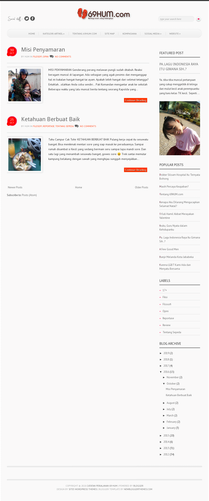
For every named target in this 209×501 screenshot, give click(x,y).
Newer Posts (15, 187)
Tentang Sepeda (64, 126)
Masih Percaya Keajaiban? (173, 186)
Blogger (138, 485)
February (172, 421)
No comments (63, 56)
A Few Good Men (169, 249)
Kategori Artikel (53, 33)
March (170, 415)
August (171, 403)
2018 (166, 359)
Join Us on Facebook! (32, 18)
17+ (165, 290)
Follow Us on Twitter (26, 18)
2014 (166, 442)
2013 (166, 448)
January (171, 428)
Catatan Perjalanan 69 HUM (102, 485)
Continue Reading (135, 100)
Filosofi (37, 56)
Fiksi (165, 297)
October (171, 383)
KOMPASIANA (130, 33)
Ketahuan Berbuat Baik (50, 119)
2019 (166, 353)
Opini (46, 56)
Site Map (110, 33)
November (173, 377)
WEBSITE (175, 33)
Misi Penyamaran (43, 49)
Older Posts (141, 187)
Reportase (48, 126)
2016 (166, 372)
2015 (166, 435)
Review (167, 325)
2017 (166, 365)
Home (31, 33)
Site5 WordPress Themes (83, 489)
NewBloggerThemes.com (138, 489)
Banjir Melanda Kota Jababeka (176, 257)
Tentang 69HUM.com (84, 33)
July (169, 409)
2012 (166, 454)
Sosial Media (153, 33)
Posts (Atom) (29, 195)
